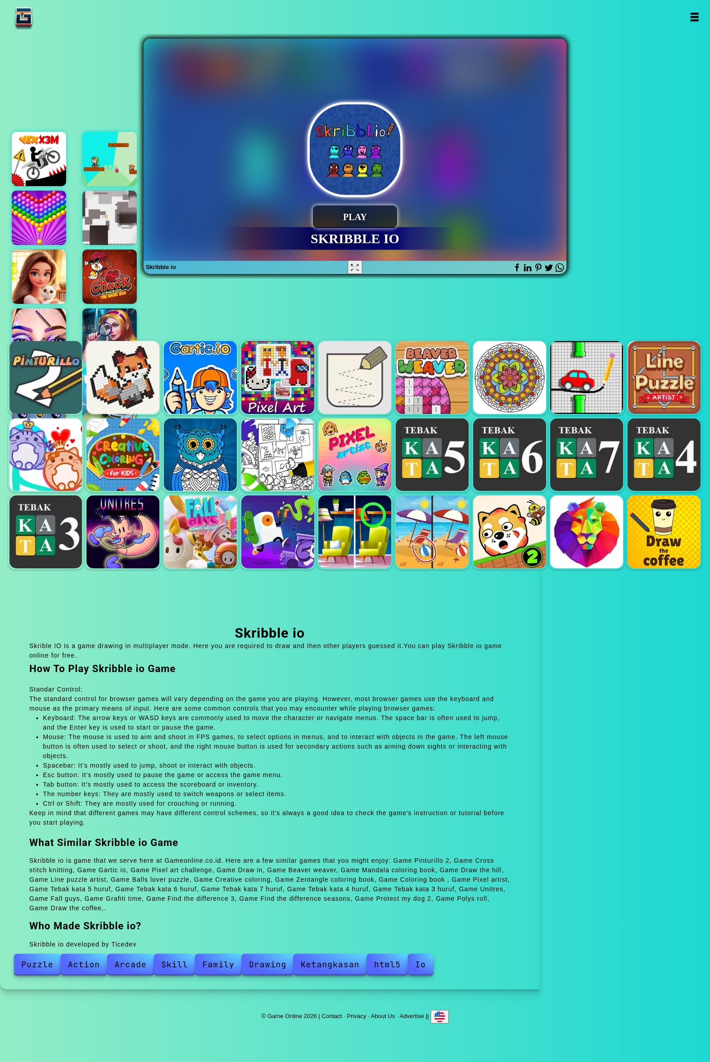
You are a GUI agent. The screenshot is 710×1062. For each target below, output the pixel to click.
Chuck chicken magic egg (109, 277)
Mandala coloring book (509, 377)
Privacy (356, 1016)
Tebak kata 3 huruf (46, 531)
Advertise (411, 1016)
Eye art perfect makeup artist (39, 335)
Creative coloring (122, 454)
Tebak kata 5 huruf (432, 454)
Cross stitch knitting (122, 377)
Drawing (268, 964)
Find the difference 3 (354, 531)
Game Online (52, 17)
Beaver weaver (432, 377)
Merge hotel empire (39, 277)
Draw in (354, 377)
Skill (174, 964)
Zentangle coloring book (200, 454)
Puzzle (37, 964)
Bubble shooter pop (39, 218)
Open (694, 17)
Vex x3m (39, 159)
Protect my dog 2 (509, 531)
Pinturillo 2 (46, 377)
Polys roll (586, 531)
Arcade (131, 964)
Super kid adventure (109, 159)
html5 (387, 964)
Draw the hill (586, 377)
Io (420, 964)
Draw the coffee (664, 531)
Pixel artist (354, 454)
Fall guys (200, 531)
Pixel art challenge (277, 377)
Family (218, 964)
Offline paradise (109, 218)
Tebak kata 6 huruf (509, 454)
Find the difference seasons (432, 531)
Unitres (122, 531)
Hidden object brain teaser (109, 335)
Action (84, 964)
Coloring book (277, 454)
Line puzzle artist (664, 377)
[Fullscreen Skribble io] (355, 267)
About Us (383, 1016)
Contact (331, 1016)
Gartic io (200, 377)
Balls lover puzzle (46, 454)
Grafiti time (277, 531)
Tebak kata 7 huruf (586, 454)
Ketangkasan (330, 964)
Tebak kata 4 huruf (664, 454)
